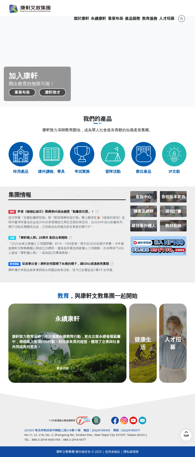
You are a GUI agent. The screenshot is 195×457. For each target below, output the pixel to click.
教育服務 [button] (149, 8)
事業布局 (22, 92)
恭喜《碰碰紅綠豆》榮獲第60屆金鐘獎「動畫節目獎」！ (58, 211)
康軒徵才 (52, 92)
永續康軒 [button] (98, 8)
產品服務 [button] (132, 8)
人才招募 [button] (166, 8)
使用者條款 (112, 452)
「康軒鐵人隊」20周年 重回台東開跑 (45, 237)
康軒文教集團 (65, 452)
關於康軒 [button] (81, 8)
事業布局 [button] (115, 8)
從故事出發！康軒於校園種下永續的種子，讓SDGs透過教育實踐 (67, 264)
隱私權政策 (131, 452)
